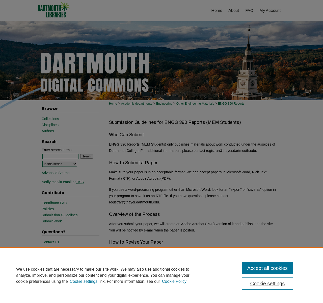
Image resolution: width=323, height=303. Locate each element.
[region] (161, 275)
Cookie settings (83, 281)
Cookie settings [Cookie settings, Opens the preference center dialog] (267, 283)
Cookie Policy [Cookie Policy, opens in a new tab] (174, 281)
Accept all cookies (267, 268)
